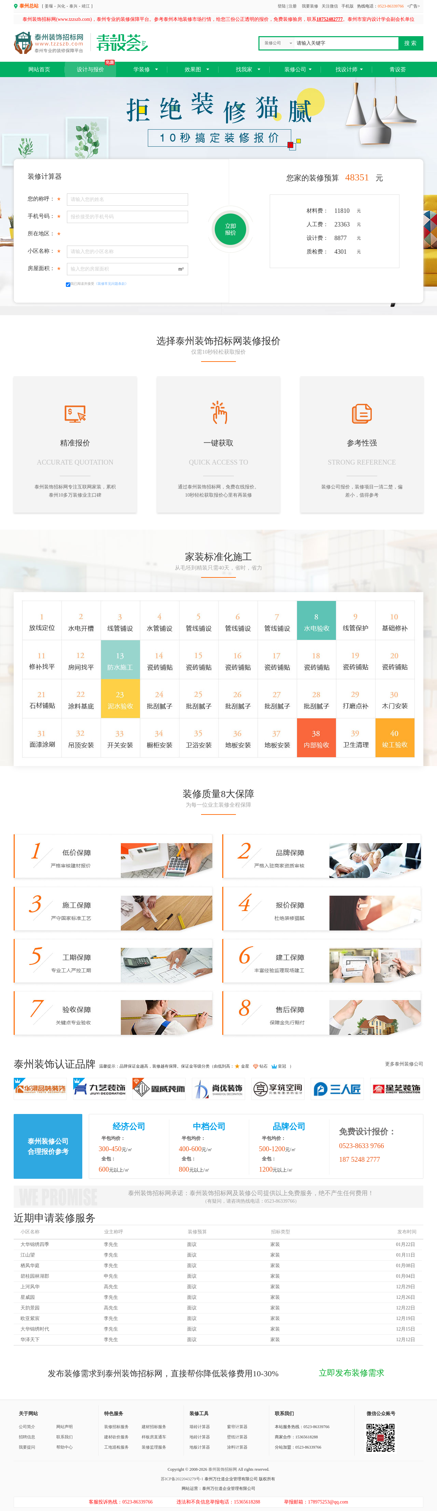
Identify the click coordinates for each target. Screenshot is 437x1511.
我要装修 (310, 6)
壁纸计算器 (237, 1437)
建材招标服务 (154, 1426)
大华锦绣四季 (34, 1244)
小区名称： (44, 252)
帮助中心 (64, 1447)
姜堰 (49, 6)
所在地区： (44, 235)
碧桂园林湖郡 (34, 1276)
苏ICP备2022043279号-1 (182, 1479)
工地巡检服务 (116, 1447)
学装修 (141, 69)
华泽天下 (30, 1339)
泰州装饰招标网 (222, 1469)
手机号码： (44, 217)
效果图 (193, 69)
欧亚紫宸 (30, 1318)
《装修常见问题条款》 (111, 283)
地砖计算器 (199, 1437)
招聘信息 (27, 1437)
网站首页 (39, 69)
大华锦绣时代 (34, 1329)
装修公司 (295, 69)
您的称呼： (44, 200)
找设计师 (346, 69)
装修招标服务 (116, 1426)
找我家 (244, 69)
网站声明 (64, 1426)
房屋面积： (44, 270)
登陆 (282, 6)
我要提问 (27, 1447)
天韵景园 (30, 1307)
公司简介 (27, 1426)
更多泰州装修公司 (404, 1064)
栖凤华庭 (30, 1265)
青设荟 (398, 69)
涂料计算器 (237, 1447)
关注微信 (330, 6)
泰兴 (73, 6)
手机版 (347, 6)
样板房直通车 (154, 1437)
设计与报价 (96, 67)
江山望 (27, 1255)
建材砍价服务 (116, 1437)
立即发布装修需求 (351, 1372)
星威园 (27, 1297)
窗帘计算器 (237, 1426)
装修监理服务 (154, 1447)
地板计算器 (199, 1447)
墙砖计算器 (199, 1426)
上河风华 (30, 1286)
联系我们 (64, 1437)
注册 (292, 6)
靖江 (86, 6)
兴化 (61, 6)
